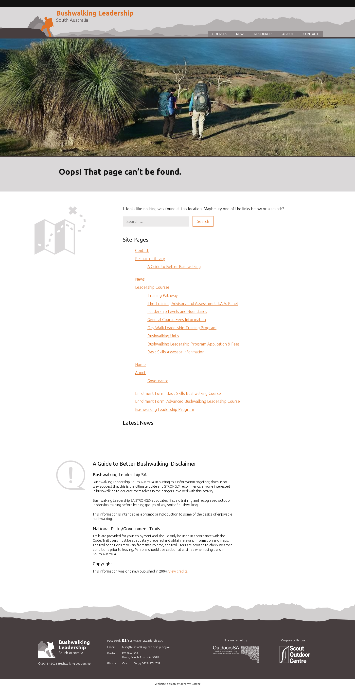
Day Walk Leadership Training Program (181, 328)
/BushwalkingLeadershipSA (144, 640)
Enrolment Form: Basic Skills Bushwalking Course (178, 393)
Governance (157, 381)
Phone (111, 663)
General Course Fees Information (176, 319)
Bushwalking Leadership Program (164, 409)
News (241, 34)
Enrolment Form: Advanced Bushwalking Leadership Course (187, 401)
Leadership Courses (152, 287)
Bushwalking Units (163, 336)
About (288, 34)
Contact (311, 34)
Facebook (114, 640)
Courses (219, 34)
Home (140, 364)
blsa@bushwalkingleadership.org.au (146, 647)
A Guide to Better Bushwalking (174, 266)
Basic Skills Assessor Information (175, 352)
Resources (263, 34)
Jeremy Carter (190, 683)
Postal (111, 653)
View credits (177, 571)
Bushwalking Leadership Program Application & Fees (193, 344)
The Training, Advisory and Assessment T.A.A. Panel (192, 303)
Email (111, 647)
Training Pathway (162, 295)
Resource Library (150, 258)
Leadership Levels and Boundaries (177, 311)
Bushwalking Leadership (94, 13)
